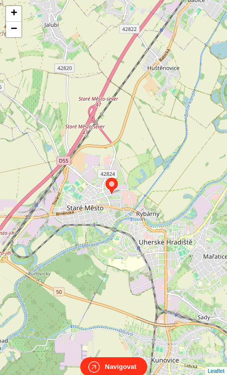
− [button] (14, 29)
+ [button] (14, 13)
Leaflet (216, 362)
